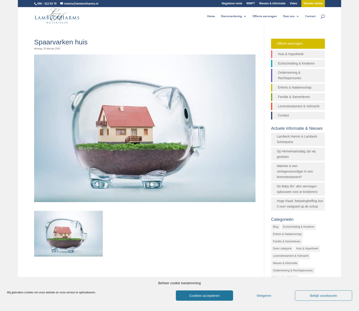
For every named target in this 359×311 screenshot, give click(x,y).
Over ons (289, 16)
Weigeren (264, 295)
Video (293, 3)
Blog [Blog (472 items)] (275, 226)
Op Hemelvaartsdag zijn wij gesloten (296, 154)
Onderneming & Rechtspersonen (289, 75)
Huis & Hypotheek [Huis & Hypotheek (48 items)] (307, 248)
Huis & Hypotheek (291, 54)
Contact (310, 16)
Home (211, 16)
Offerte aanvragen (265, 16)
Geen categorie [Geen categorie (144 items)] (282, 248)
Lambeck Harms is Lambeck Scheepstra (297, 139)
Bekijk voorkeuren (323, 295)
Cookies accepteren (204, 295)
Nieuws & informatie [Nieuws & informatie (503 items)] (285, 263)
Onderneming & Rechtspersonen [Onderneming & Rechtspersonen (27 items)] (293, 270)
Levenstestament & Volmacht (298, 106)
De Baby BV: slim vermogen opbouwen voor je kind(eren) (297, 189)
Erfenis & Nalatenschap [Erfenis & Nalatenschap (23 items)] (287, 234)
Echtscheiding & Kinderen (296, 63)
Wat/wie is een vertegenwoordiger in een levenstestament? (295, 171)
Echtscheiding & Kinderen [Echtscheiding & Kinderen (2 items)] (298, 226)
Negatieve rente (232, 3)
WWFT (250, 3)
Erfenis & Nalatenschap (294, 87)
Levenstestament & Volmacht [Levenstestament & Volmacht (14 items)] (290, 255)
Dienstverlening (231, 16)
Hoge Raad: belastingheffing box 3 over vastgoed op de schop (300, 203)
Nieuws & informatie (272, 3)
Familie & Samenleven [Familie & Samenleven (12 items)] (286, 241)
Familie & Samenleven (294, 97)
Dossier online (313, 3)
